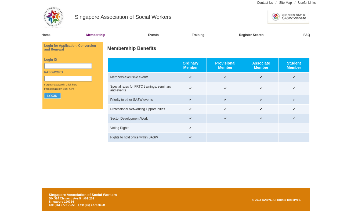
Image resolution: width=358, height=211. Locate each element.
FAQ (306, 35)
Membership (95, 35)
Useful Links (307, 3)
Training (198, 35)
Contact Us (265, 3)
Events (153, 35)
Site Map (285, 3)
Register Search (251, 35)
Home (46, 35)
